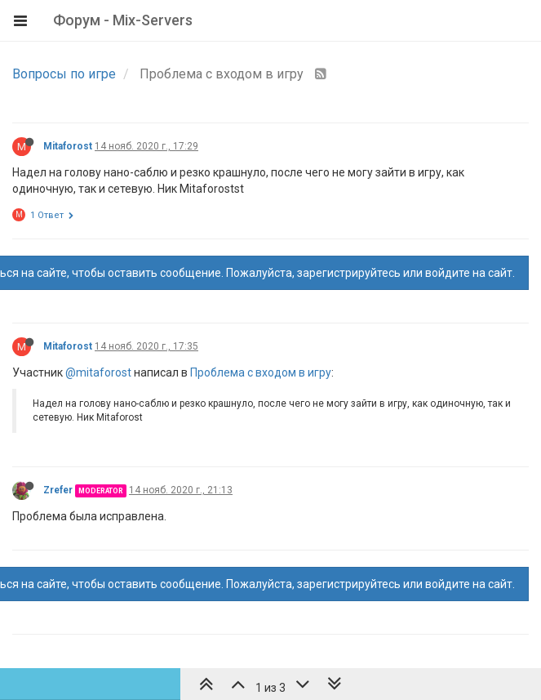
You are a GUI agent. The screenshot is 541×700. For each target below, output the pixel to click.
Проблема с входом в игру (260, 372)
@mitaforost (98, 372)
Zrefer (58, 490)
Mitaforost (67, 146)
